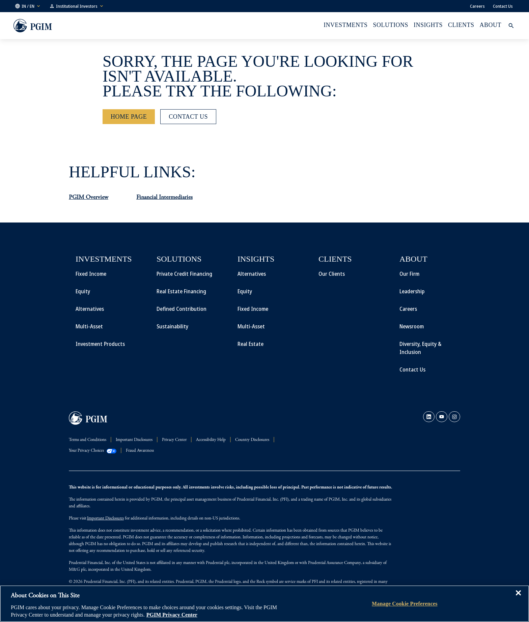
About (490, 25)
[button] (28, 6)
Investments (345, 25)
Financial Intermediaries (164, 198)
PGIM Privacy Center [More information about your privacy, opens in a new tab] (171, 615)
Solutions (390, 25)
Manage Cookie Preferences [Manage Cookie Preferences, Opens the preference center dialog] (404, 603)
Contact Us (503, 6)
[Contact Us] (188, 116)
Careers (477, 6)
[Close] (518, 597)
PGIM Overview (88, 198)
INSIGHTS (428, 25)
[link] (429, 416)
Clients (461, 25)
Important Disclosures (105, 518)
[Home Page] (129, 116)
